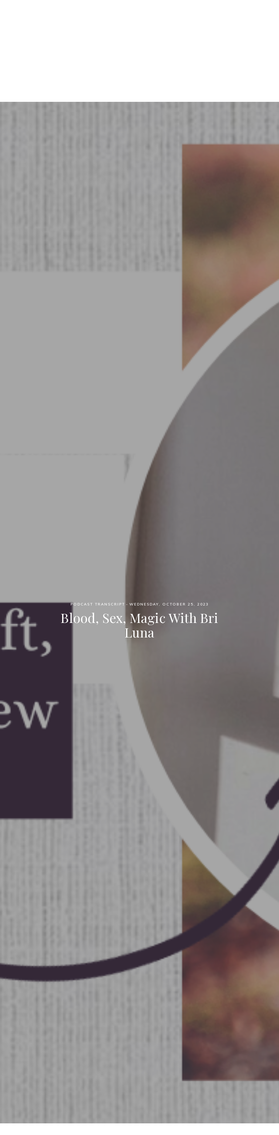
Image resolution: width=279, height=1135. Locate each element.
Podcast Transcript (97, 604)
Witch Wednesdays (140, 25)
